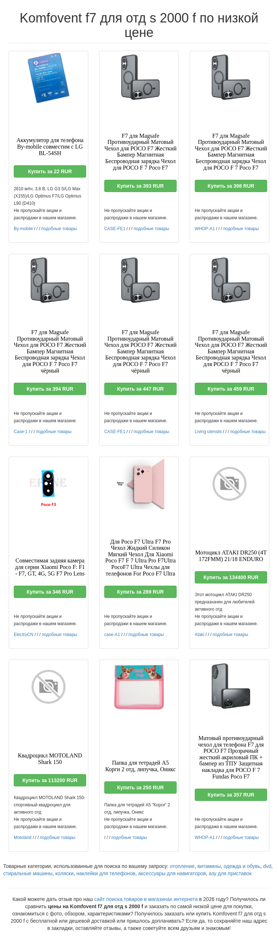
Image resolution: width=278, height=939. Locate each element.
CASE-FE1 (114, 228)
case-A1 (112, 634)
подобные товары (59, 228)
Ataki (199, 634)
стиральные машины (27, 873)
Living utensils (208, 431)
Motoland (22, 837)
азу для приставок (230, 873)
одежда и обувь (242, 866)
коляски (64, 873)
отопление (182, 866)
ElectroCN (23, 634)
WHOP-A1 (205, 228)
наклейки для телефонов (105, 873)
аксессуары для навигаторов (172, 873)
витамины (209, 866)
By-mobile (23, 228)
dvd (267, 866)
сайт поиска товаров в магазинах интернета (146, 899)
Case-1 (21, 431)
